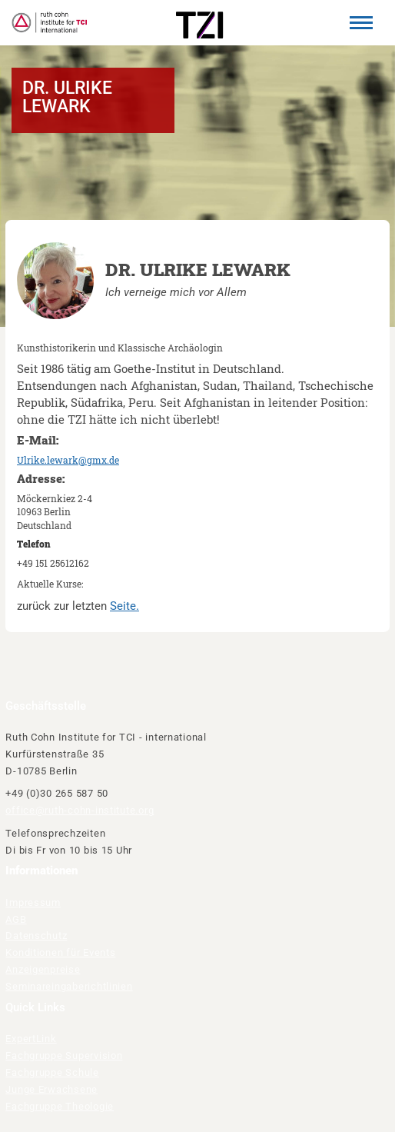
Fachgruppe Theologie (59, 1106)
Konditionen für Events (60, 952)
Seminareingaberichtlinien (68, 986)
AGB (15, 919)
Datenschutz (36, 935)
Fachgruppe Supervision (63, 1055)
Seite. (124, 606)
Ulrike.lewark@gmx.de (68, 460)
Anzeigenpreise (42, 969)
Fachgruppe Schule (51, 1072)
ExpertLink (30, 1038)
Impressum (33, 902)
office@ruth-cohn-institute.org (79, 810)
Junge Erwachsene (51, 1089)
